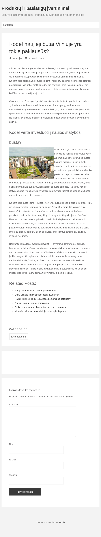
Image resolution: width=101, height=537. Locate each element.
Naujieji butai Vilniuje (27, 72)
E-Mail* (13, 459)
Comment (14, 404)
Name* (12, 444)
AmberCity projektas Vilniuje (66, 207)
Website (13, 475)
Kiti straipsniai (18, 336)
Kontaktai (8, 25)
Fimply (61, 522)
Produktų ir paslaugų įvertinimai (35, 8)
